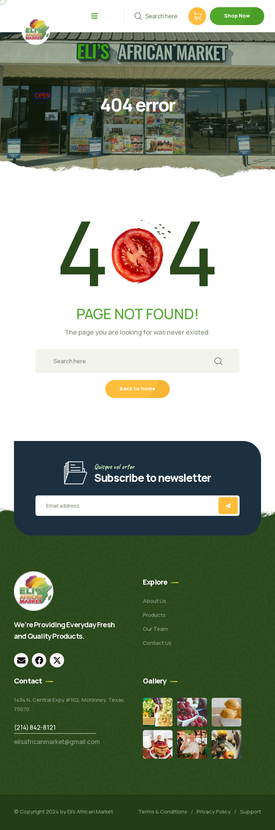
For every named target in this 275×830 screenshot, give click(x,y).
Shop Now (237, 15)
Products (154, 615)
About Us (154, 601)
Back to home (137, 388)
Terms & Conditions (162, 811)
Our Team (155, 629)
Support (250, 811)
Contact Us (157, 643)
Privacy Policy (214, 811)
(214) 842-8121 (35, 727)
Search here (156, 16)
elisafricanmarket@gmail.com (57, 742)
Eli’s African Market (90, 811)
